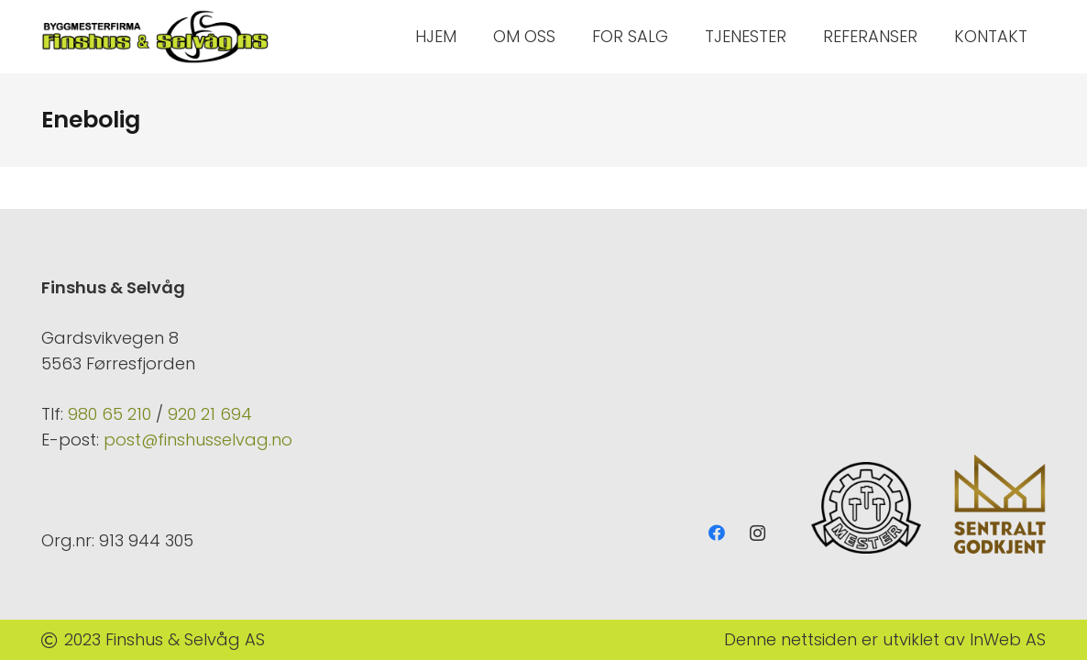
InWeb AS (1008, 639)
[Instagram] (757, 533)
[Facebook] (716, 533)
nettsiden (819, 639)
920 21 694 (210, 413)
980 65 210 (109, 413)
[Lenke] (155, 36)
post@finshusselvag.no (198, 439)
